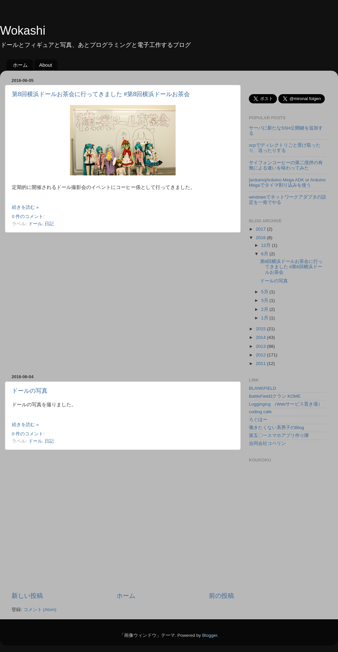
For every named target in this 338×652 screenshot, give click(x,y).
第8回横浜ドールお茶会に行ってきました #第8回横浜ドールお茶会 (101, 94)
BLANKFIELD (262, 388)
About (45, 65)
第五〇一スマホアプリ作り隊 (279, 435)
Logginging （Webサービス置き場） (285, 404)
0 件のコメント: (28, 216)
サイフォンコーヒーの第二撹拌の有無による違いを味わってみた (286, 165)
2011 (261, 363)
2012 (261, 354)
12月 (266, 245)
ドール (35, 223)
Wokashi (22, 30)
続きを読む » (25, 207)
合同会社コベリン (267, 443)
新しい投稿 (27, 595)
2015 (261, 328)
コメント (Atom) (39, 609)
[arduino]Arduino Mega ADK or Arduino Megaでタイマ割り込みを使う (287, 182)
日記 (49, 223)
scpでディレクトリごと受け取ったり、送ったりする (285, 148)
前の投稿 (221, 595)
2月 (265, 309)
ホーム (20, 65)
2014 (261, 337)
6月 (265, 253)
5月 (265, 291)
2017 (261, 229)
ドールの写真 (30, 390)
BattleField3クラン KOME (275, 396)
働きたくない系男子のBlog (276, 427)
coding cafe (260, 411)
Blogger (209, 635)
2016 (261, 237)
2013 (261, 346)
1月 (265, 317)
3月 (265, 300)
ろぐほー (258, 419)
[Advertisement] (62, 303)
